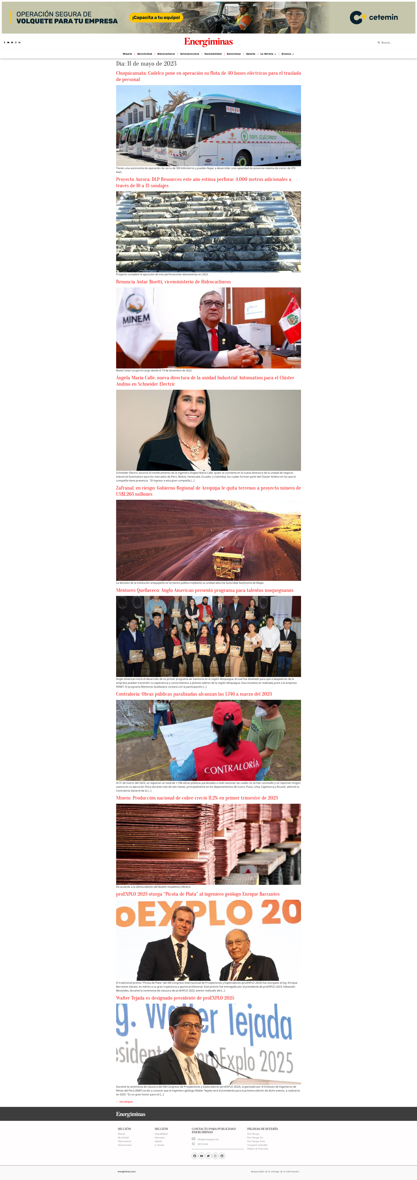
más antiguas (124, 1101)
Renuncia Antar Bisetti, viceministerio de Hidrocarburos (173, 282)
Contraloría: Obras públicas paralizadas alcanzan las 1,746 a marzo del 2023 (194, 694)
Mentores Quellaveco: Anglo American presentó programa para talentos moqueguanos (204, 590)
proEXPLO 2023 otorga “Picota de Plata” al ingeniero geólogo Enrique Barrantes (198, 894)
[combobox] (394, 42)
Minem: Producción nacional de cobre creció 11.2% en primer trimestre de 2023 (197, 798)
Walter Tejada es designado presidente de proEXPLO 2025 (175, 998)
